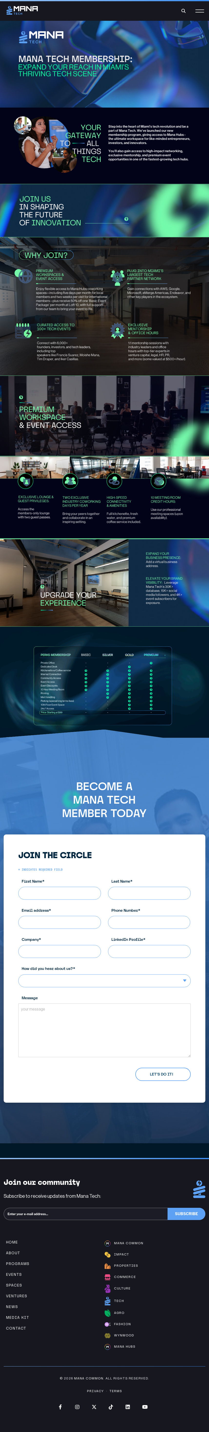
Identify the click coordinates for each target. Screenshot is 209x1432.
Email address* (63, 918)
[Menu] (199, 14)
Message (108, 1026)
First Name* (63, 889)
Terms (115, 1391)
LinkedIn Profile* (152, 947)
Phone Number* (152, 918)
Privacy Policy (60, 1071)
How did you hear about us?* (108, 976)
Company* (63, 947)
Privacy (95, 1391)
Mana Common (88, 1378)
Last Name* (152, 889)
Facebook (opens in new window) (60, 1407)
